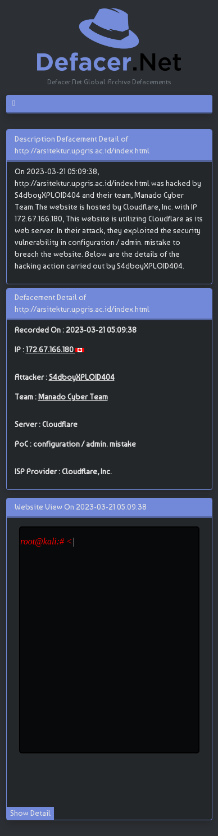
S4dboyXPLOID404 (82, 376)
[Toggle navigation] (18, 103)
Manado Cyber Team (73, 396)
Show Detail (30, 812)
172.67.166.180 (50, 349)
